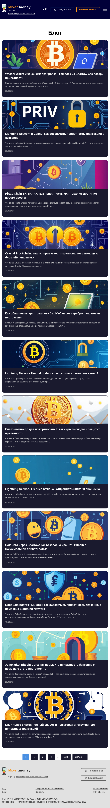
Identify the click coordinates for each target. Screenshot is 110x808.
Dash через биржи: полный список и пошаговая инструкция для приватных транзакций (50, 726)
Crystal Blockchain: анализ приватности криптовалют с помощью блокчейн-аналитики (51, 255)
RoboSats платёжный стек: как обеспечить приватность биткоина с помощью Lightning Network (53, 606)
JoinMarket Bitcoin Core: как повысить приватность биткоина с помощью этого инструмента (50, 666)
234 (66, 757)
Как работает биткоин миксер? (50, 789)
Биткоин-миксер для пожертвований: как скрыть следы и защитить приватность (53, 431)
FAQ (4, 789)
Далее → (80, 757)
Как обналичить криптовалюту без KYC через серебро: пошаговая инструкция (52, 315)
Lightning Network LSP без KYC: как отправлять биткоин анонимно (52, 489)
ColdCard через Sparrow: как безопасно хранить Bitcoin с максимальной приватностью (45, 547)
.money (19, 7)
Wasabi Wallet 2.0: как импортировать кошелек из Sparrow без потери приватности (54, 75)
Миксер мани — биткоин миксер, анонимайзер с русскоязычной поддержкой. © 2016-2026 (44, 802)
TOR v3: (25, 12)
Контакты (40, 792)
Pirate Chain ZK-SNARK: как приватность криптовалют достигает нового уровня (51, 195)
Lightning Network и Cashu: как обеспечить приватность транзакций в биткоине (54, 135)
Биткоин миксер (88, 9)
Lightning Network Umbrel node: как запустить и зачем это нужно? (51, 373)
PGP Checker (99, 792)
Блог (4, 792)
